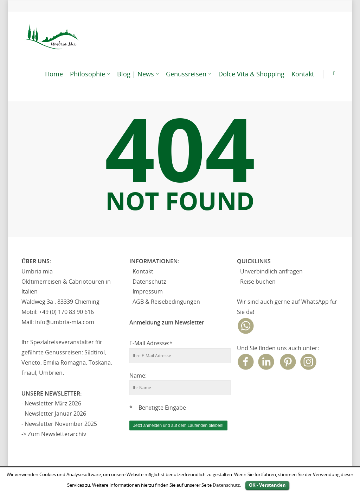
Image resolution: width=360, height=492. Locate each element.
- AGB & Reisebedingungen (164, 301)
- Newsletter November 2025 (59, 424)
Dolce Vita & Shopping (251, 74)
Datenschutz (226, 485)
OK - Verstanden (267, 485)
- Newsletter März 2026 (51, 403)
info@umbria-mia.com (64, 322)
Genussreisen (189, 74)
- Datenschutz (147, 281)
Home (54, 74)
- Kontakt (141, 271)
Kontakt (302, 74)
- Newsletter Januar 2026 (53, 413)
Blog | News (138, 74)
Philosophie (90, 74)
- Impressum (146, 291)
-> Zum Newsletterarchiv (53, 434)
